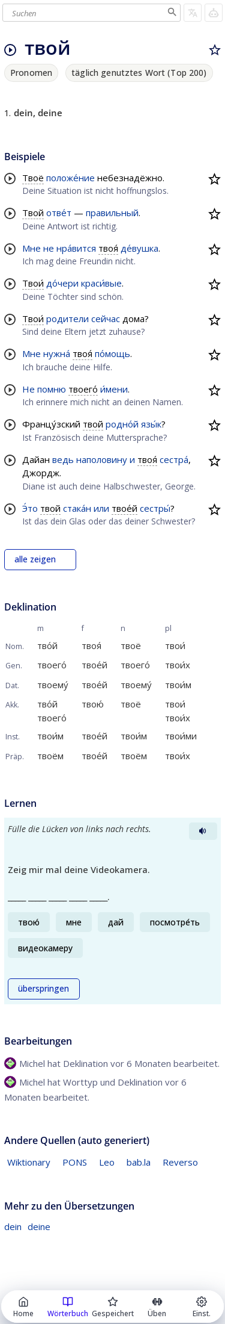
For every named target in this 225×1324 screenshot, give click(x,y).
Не (28, 389)
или (101, 508)
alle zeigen (35, 559)
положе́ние (70, 178)
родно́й (122, 424)
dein (13, 1226)
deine (39, 1226)
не (48, 248)
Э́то (30, 508)
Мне (31, 248)
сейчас (105, 318)
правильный (112, 213)
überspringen (43, 988)
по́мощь (112, 353)
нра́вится (76, 248)
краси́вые (101, 283)
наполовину (101, 459)
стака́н (77, 508)
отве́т (58, 213)
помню (51, 389)
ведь (63, 459)
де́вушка (139, 248)
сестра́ (174, 459)
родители (67, 318)
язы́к (151, 424)
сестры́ (155, 508)
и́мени (114, 389)
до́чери (62, 283)
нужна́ (56, 353)
